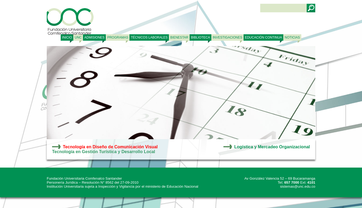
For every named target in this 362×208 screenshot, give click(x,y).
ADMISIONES (94, 37)
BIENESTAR (179, 37)
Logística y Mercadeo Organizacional (272, 147)
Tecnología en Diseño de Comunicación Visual (110, 147)
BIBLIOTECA (200, 37)
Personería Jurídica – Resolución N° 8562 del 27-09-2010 (93, 182)
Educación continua (263, 37)
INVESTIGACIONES (227, 37)
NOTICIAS (292, 37)
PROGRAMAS (117, 37)
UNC (78, 37)
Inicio (67, 37)
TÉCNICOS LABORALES (149, 37)
